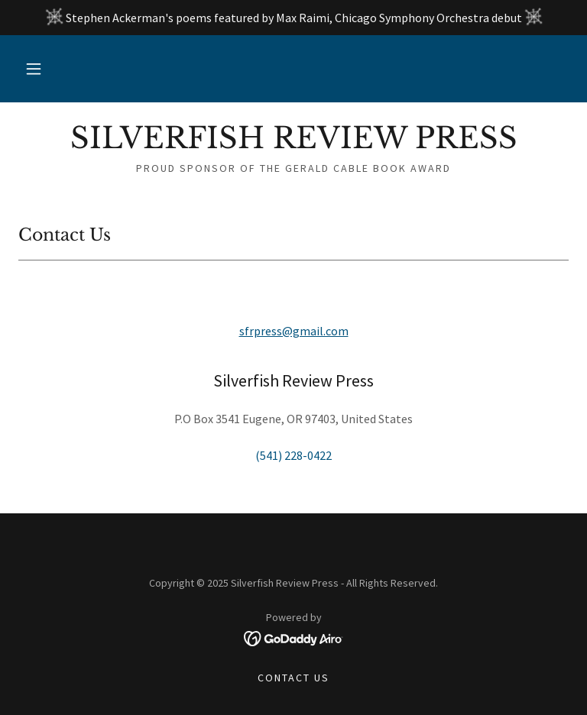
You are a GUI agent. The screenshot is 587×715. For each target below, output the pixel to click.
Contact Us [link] (293, 677)
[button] (33, 68)
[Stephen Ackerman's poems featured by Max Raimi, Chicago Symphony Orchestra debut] (293, 17)
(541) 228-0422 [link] (293, 455)
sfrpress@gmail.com (294, 330)
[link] (293, 143)
